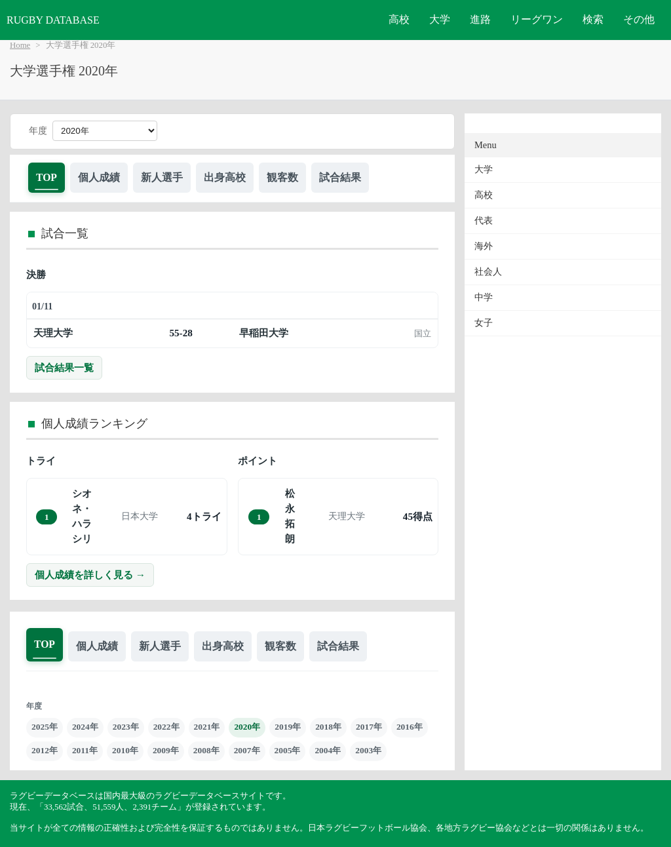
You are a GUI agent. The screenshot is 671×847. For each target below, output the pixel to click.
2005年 (288, 750)
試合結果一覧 (64, 367)
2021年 (207, 727)
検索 (593, 19)
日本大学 (139, 516)
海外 (483, 246)
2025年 (44, 727)
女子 (483, 323)
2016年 (409, 727)
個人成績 (99, 177)
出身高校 (225, 177)
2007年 (247, 750)
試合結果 (340, 177)
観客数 (282, 177)
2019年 (288, 727)
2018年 (328, 727)
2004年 (328, 750)
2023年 (126, 727)
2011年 (85, 750)
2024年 (85, 727)
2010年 (125, 750)
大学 (439, 19)
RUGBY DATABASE (53, 20)
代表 (483, 221)
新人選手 (162, 177)
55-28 (180, 332)
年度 (38, 131)
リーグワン (536, 19)
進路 (480, 19)
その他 (639, 19)
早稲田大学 (263, 332)
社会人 (488, 272)
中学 (483, 297)
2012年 (44, 750)
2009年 (166, 750)
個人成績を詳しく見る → (90, 574)
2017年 (369, 727)
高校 (399, 19)
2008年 (206, 750)
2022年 (166, 727)
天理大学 (53, 332)
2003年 (368, 750)
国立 (422, 333)
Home (20, 45)
